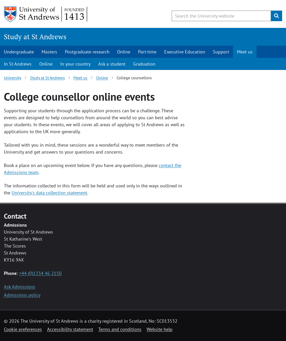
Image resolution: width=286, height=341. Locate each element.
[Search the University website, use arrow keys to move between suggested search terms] (221, 16)
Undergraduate (19, 52)
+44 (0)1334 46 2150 (40, 273)
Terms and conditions (119, 329)
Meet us (245, 52)
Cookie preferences (23, 329)
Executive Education (184, 52)
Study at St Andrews (35, 36)
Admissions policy (22, 295)
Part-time (147, 52)
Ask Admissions (19, 287)
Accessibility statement (70, 329)
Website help (159, 329)
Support (221, 52)
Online (123, 52)
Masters (49, 52)
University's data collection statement (49, 193)
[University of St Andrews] (46, 14)
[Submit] (276, 16)
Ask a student (111, 64)
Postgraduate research (87, 52)
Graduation (144, 64)
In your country (75, 64)
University (12, 77)
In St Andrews (18, 64)
